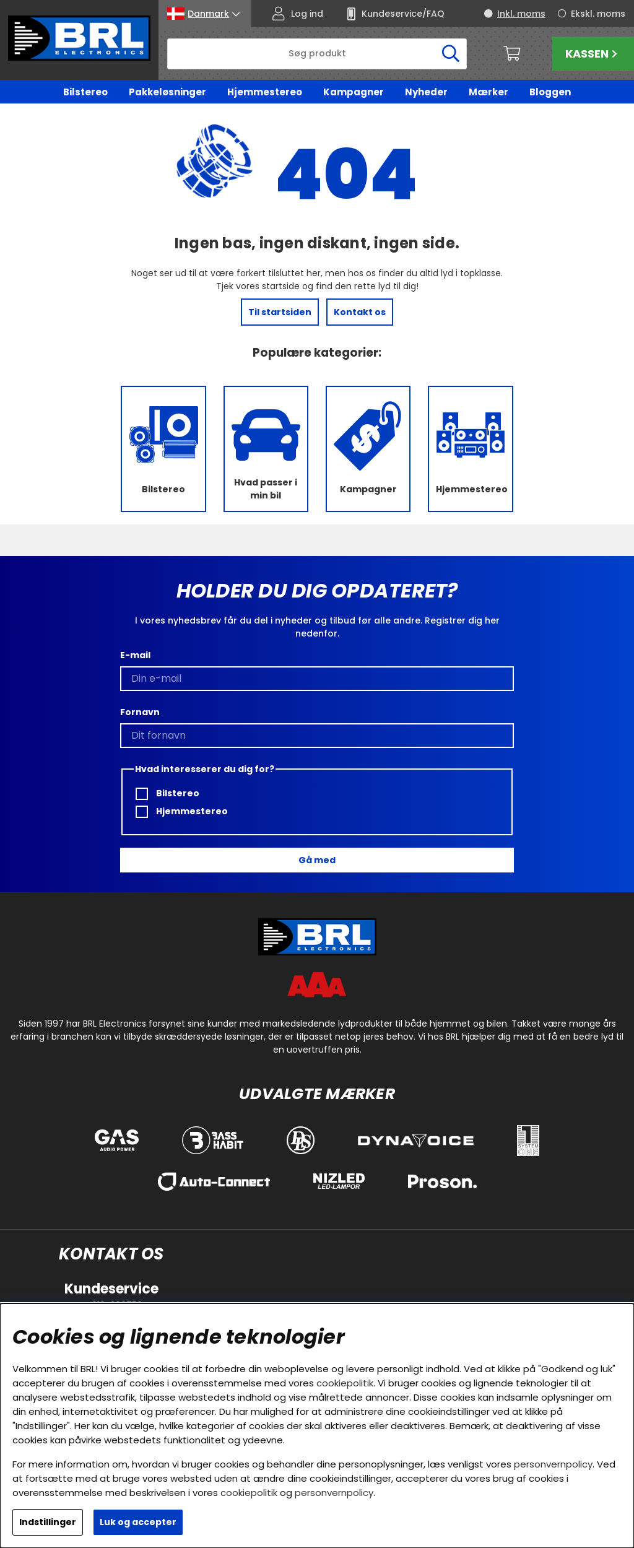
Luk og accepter (138, 1522)
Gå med (317, 860)
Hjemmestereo (264, 91)
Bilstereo (85, 91)
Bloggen (550, 91)
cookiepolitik (344, 1382)
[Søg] (317, 53)
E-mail (135, 655)
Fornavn (140, 712)
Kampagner (353, 91)
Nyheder (426, 91)
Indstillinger (47, 1522)
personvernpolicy (553, 1464)
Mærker (488, 91)
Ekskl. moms (598, 13)
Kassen (592, 53)
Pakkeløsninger (167, 91)
